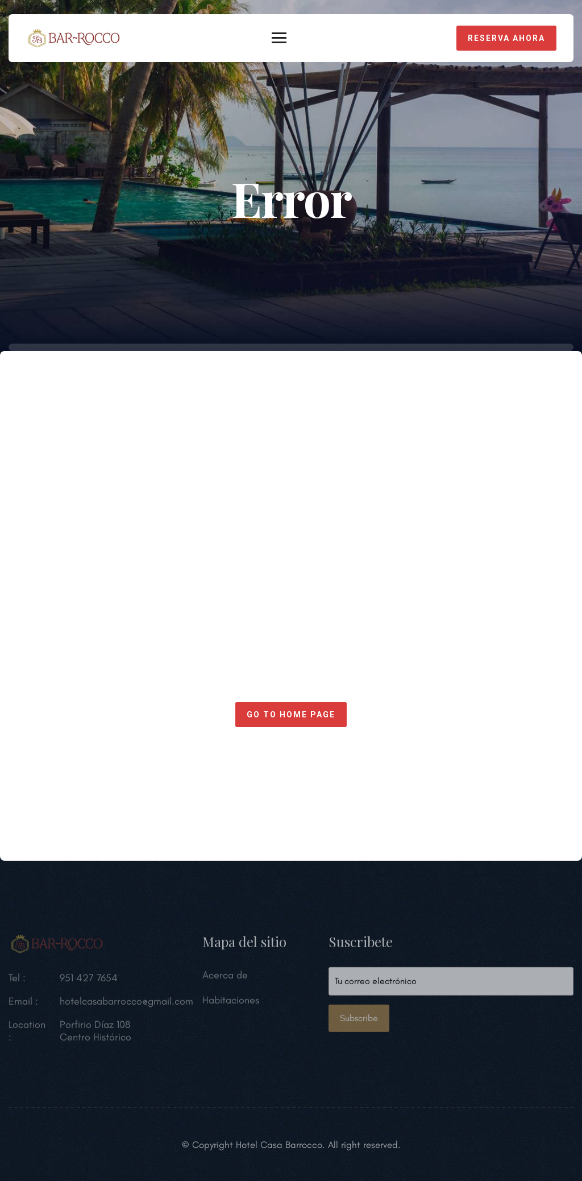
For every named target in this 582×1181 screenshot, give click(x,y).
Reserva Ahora (506, 38)
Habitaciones (230, 1002)
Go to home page (291, 714)
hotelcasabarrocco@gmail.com (126, 1003)
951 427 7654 (89, 980)
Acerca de (225, 977)
